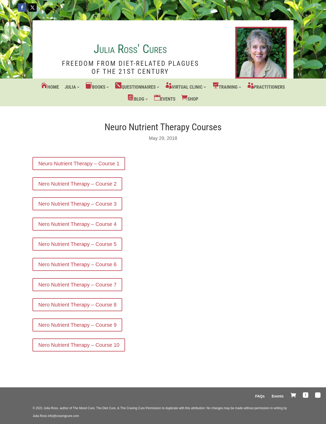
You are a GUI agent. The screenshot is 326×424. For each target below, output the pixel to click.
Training (228, 87)
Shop (192, 99)
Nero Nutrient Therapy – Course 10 (78, 345)
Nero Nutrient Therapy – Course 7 (77, 285)
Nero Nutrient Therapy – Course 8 (77, 305)
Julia (70, 87)
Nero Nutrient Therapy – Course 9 (77, 325)
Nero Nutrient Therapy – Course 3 (77, 204)
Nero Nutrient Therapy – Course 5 (77, 244)
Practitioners (269, 87)
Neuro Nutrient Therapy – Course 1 (78, 163)
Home (53, 87)
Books (99, 87)
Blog (139, 99)
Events (167, 99)
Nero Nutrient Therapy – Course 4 (77, 224)
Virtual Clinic (187, 87)
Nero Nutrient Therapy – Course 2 (77, 184)
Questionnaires (138, 87)
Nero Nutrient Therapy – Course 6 (77, 264)
